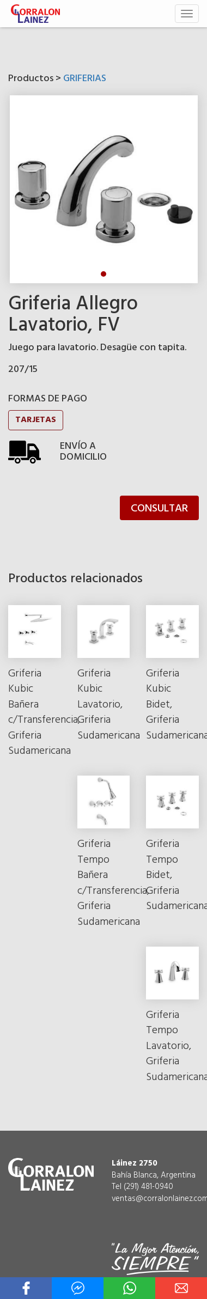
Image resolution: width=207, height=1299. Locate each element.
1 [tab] (103, 274)
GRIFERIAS (84, 79)
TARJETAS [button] (35, 420)
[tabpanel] (104, 189)
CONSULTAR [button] (159, 508)
